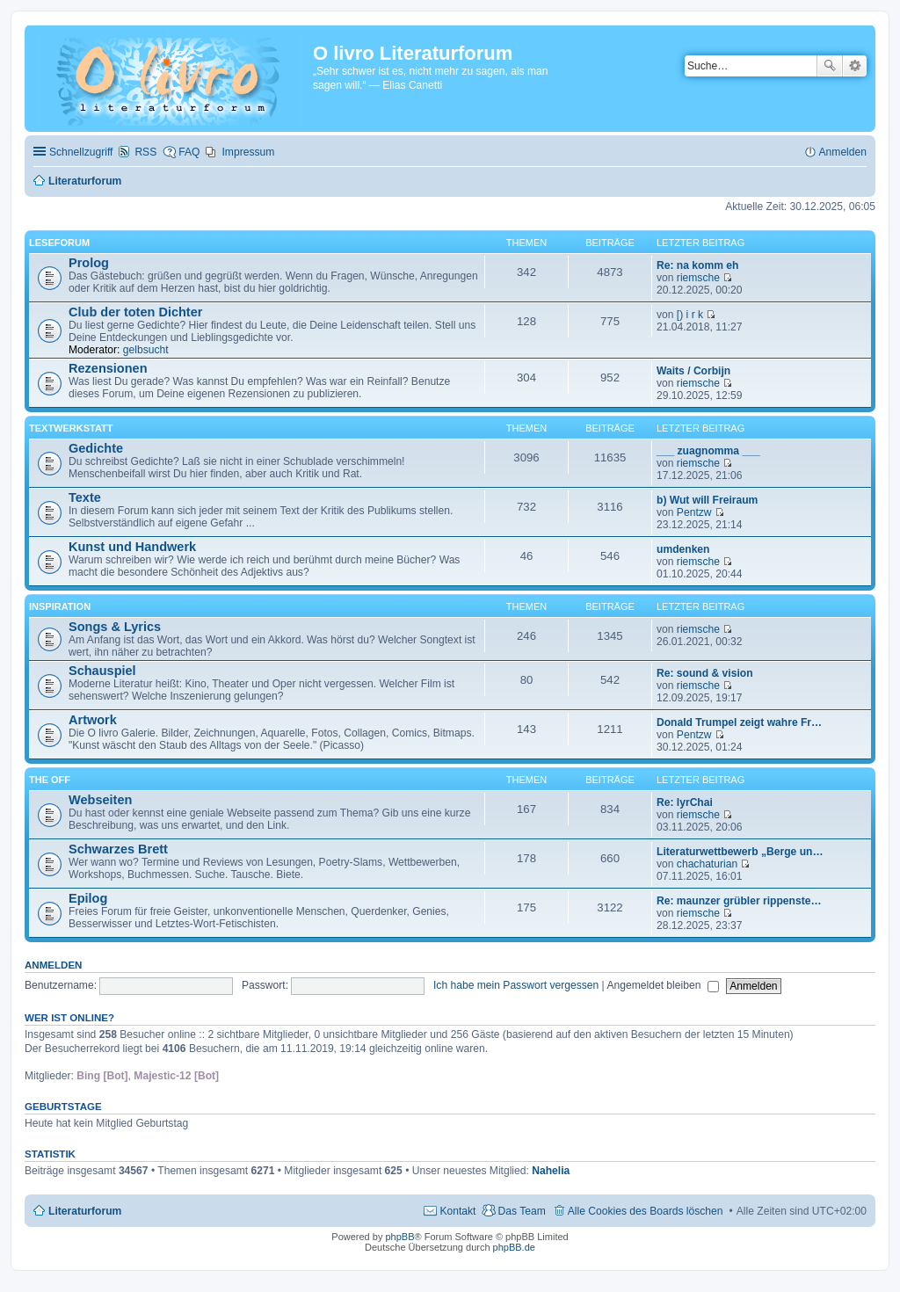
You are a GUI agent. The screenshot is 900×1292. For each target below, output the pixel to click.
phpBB (399, 1236)
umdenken (683, 549)
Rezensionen (108, 368)
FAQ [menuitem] (189, 152)
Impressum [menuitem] (247, 152)
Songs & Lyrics (115, 627)
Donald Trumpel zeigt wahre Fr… (739, 722)
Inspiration (60, 606)
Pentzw (694, 512)
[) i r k (690, 314)
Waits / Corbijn (693, 371)
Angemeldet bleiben (662, 985)
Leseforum (59, 242)
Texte (85, 497)
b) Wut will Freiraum (707, 500)
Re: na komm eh (697, 265)
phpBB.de (514, 1247)
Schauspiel (102, 671)
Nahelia (551, 1171)
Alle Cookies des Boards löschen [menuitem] (645, 1211)
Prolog (89, 263)
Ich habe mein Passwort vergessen (516, 985)
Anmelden (53, 965)
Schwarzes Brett (118, 849)
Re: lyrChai (685, 802)
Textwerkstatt (71, 428)
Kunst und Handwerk (132, 547)
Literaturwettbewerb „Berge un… (740, 852)
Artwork (93, 720)
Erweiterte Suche (855, 65)
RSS (145, 152)
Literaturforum (84, 1211)
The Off (49, 779)
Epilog (88, 898)
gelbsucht (146, 350)
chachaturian (707, 864)
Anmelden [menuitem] (843, 152)
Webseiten (100, 800)
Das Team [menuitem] (521, 1211)
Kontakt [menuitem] (457, 1211)
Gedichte (96, 448)
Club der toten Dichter (135, 312)
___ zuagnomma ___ (708, 451)
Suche (830, 65)
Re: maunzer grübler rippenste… (739, 901)
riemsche (698, 278)
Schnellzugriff (80, 152)
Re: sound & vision (705, 673)
